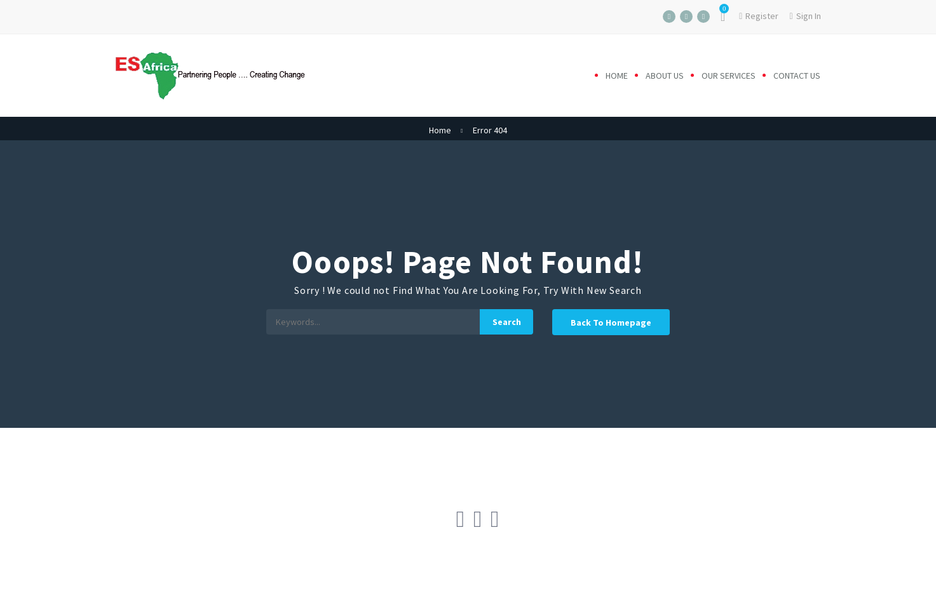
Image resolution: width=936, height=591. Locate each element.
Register (758, 16)
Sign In (804, 16)
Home (617, 75)
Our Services (729, 75)
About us (665, 75)
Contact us (796, 75)
